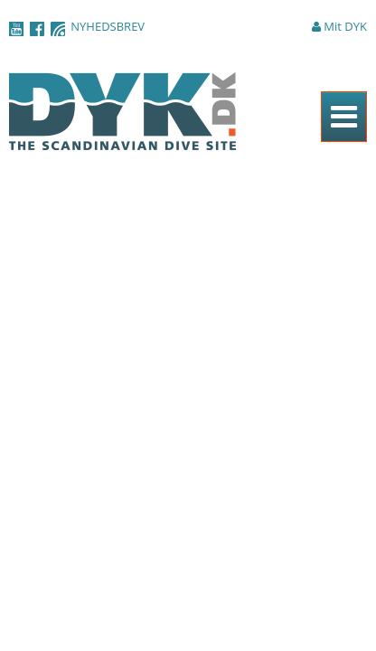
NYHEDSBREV (107, 26)
